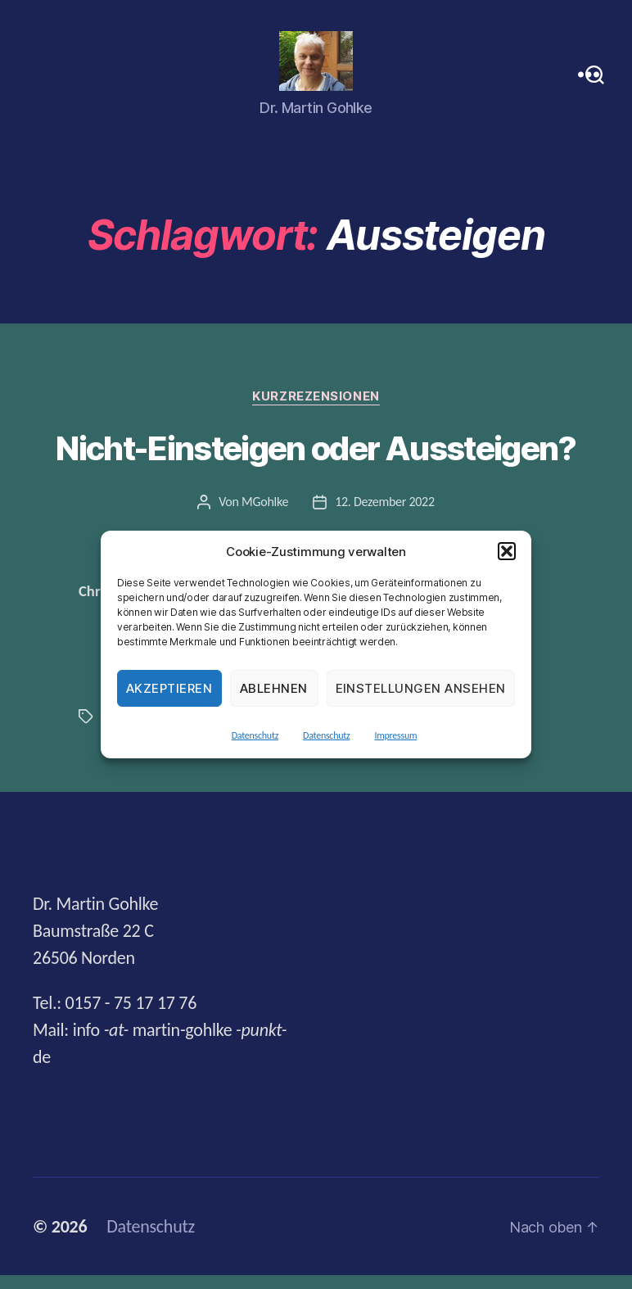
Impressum (395, 735)
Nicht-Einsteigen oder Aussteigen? (316, 462)
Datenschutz (255, 735)
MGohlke (265, 514)
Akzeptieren (169, 688)
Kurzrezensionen (315, 410)
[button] (507, 551)
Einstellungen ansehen (421, 688)
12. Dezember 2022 (385, 514)
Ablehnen (274, 688)
